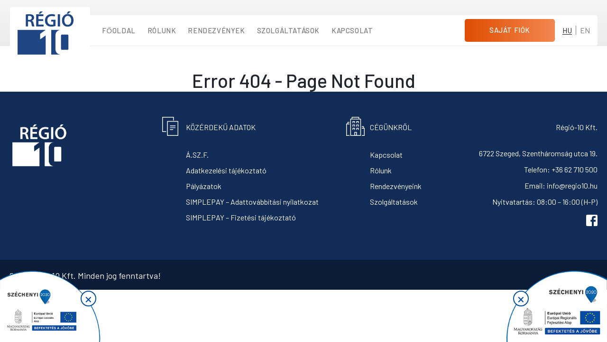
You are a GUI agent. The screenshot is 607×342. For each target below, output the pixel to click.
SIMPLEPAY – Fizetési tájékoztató (241, 217)
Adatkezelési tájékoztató (226, 170)
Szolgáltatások (288, 30)
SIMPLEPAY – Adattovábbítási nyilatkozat (252, 201)
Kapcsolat (352, 30)
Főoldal (119, 30)
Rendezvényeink (396, 185)
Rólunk (161, 30)
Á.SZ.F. (197, 154)
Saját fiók (509, 30)
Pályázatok (203, 185)
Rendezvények (216, 30)
